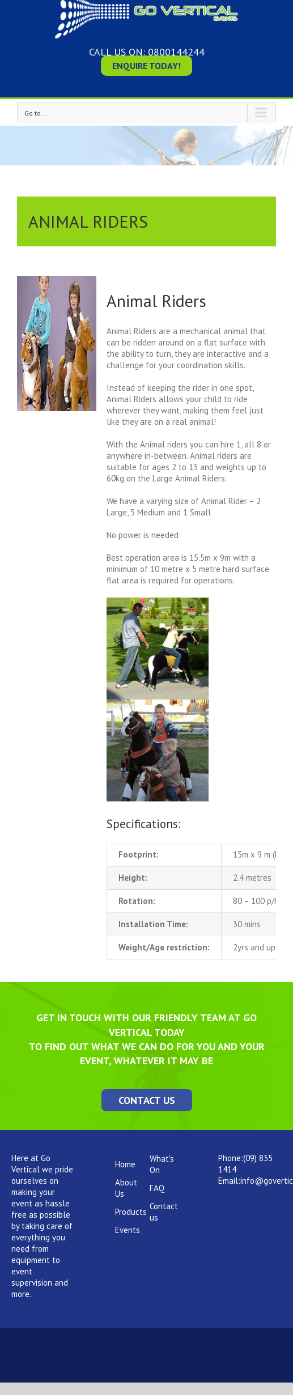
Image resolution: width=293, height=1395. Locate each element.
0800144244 (176, 51)
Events (127, 1230)
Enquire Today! (146, 65)
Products (131, 1211)
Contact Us (146, 1100)
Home (125, 1164)
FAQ (157, 1188)
